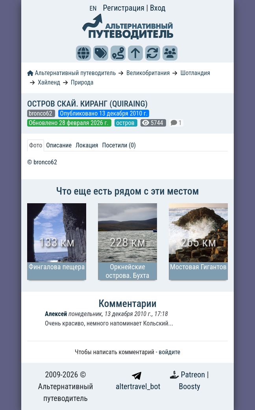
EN (93, 8)
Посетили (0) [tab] (119, 145)
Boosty (189, 386)
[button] (83, 53)
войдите (169, 352)
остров (126, 123)
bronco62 (41, 113)
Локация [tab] (87, 145)
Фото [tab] (35, 145)
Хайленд (49, 82)
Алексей (56, 314)
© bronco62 (42, 162)
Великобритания (148, 73)
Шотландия (195, 73)
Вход (158, 8)
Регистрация (124, 8)
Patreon (194, 374)
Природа (82, 82)
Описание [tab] (59, 145)
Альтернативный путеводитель (71, 73)
